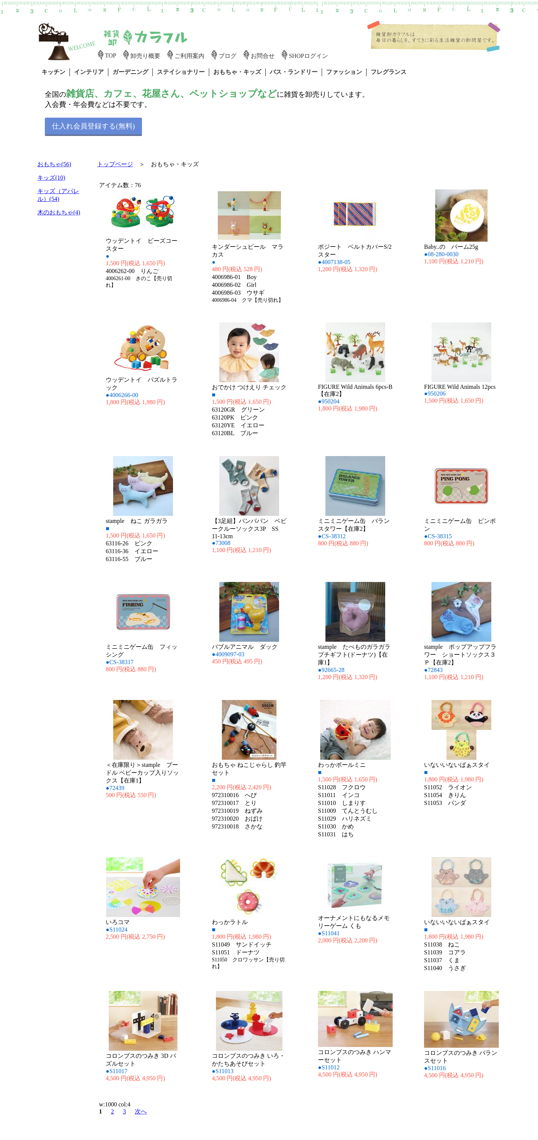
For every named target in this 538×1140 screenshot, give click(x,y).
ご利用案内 (189, 56)
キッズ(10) (51, 177)
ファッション (344, 72)
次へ (141, 1111)
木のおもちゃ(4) (58, 212)
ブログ (227, 56)
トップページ (115, 164)
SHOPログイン (308, 56)
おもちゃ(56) (54, 164)
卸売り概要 (145, 56)
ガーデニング (130, 72)
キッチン (53, 72)
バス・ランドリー (294, 72)
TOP (110, 55)
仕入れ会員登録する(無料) (93, 126)
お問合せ (263, 56)
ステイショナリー (181, 72)
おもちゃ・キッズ (237, 72)
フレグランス (388, 72)
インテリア (89, 72)
